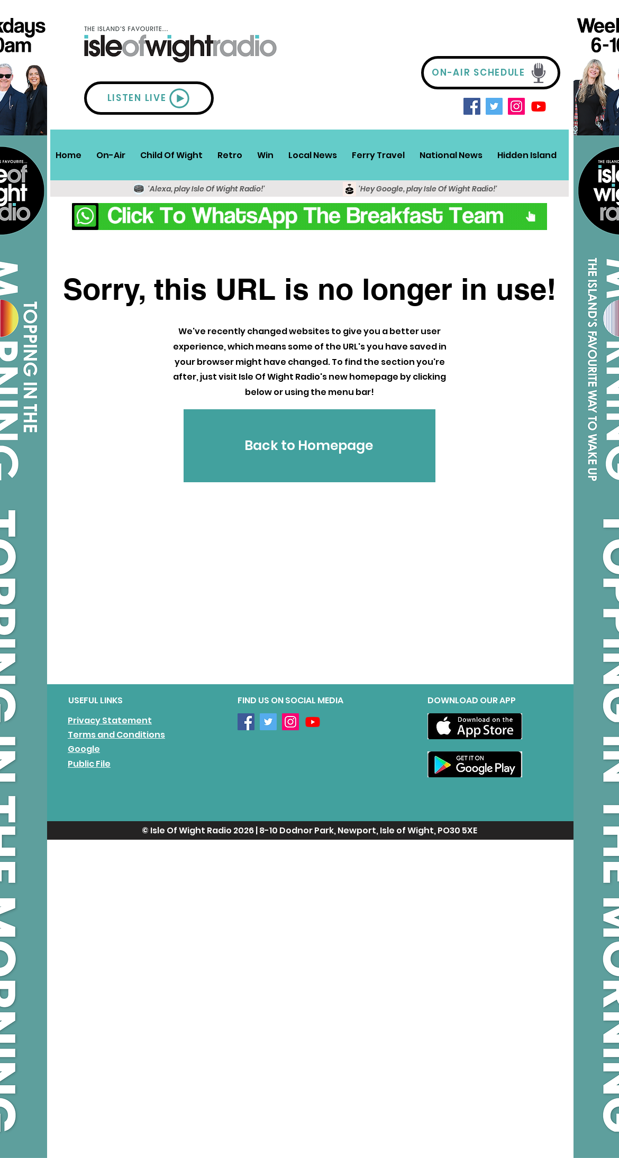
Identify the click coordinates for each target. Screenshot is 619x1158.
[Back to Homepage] (309, 445)
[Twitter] (494, 106)
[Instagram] (516, 106)
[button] (111, 155)
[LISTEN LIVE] (149, 98)
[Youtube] (538, 106)
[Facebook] (471, 106)
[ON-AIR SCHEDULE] (490, 72)
